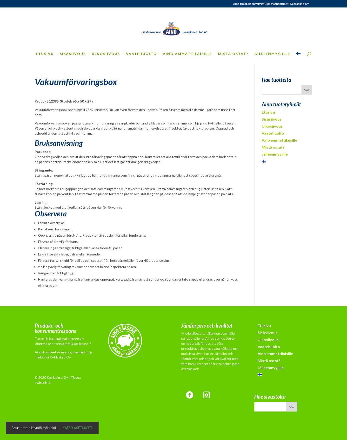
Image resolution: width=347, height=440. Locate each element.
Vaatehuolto (141, 54)
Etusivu (45, 54)
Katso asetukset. (78, 428)
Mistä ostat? (233, 54)
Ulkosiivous (106, 54)
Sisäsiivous (73, 54)
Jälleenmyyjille (272, 54)
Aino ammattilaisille (187, 54)
